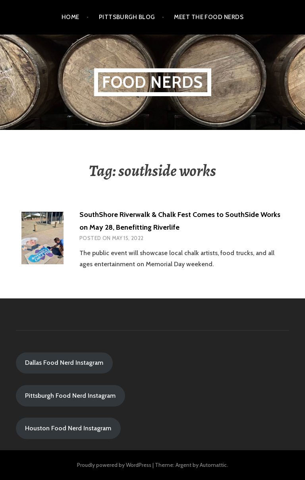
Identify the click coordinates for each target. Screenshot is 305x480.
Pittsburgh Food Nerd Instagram (70, 395)
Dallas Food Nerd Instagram (64, 362)
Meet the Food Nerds (208, 17)
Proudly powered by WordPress (114, 464)
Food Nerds (152, 82)
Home (70, 17)
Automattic (213, 464)
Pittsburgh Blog (127, 17)
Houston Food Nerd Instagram (68, 428)
